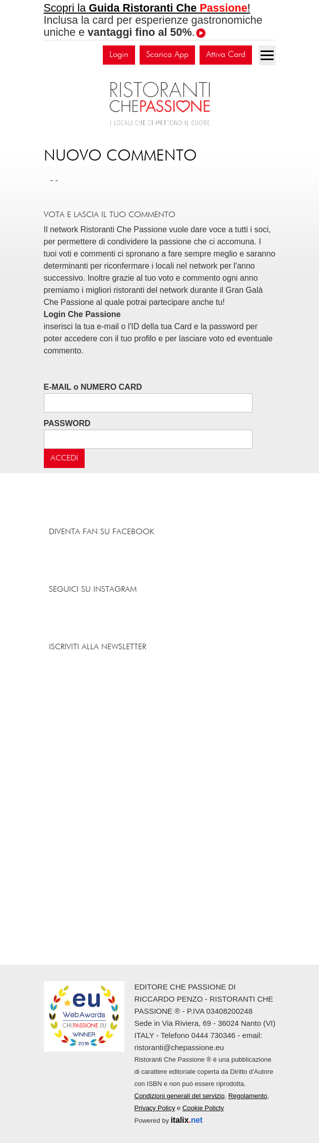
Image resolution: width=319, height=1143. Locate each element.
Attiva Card (225, 54)
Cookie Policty (203, 1108)
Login (119, 54)
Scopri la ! (147, 8)
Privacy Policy (155, 1108)
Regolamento (247, 1096)
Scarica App (167, 54)
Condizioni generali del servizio (180, 1096)
